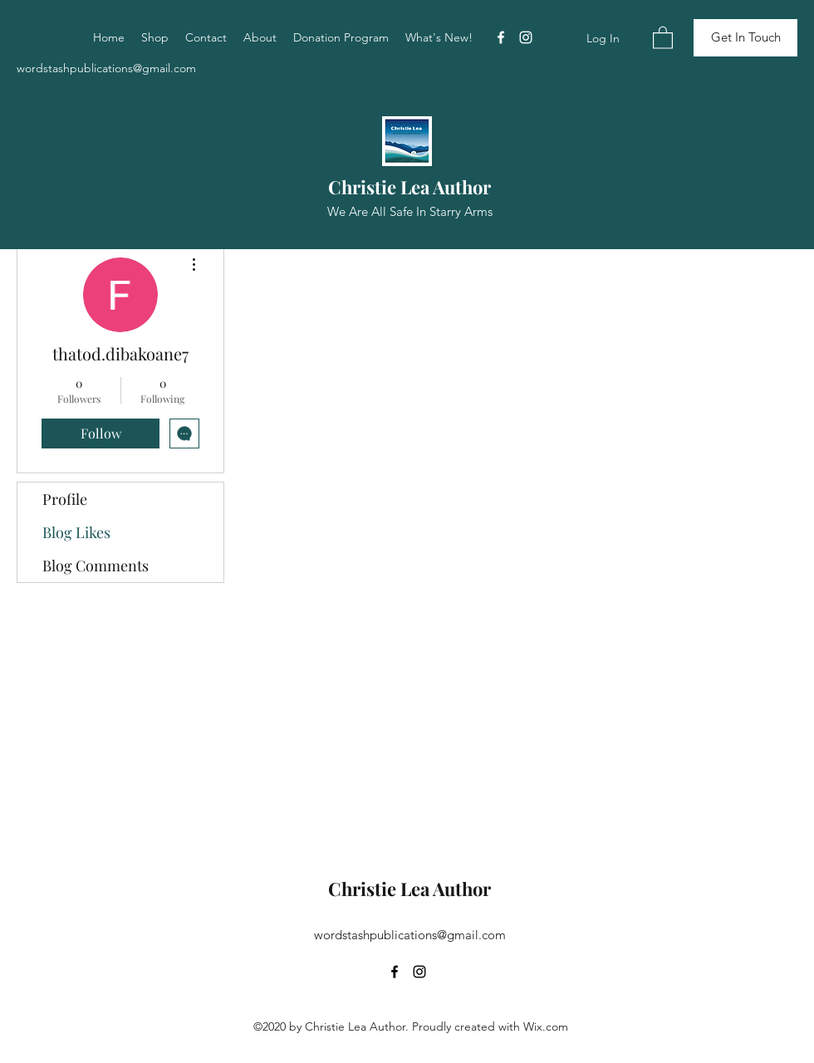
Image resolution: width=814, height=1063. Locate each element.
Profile (64, 499)
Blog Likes (76, 532)
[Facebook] (501, 37)
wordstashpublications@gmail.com (106, 68)
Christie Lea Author (409, 186)
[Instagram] (525, 37)
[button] (663, 37)
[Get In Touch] (745, 37)
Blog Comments (95, 566)
